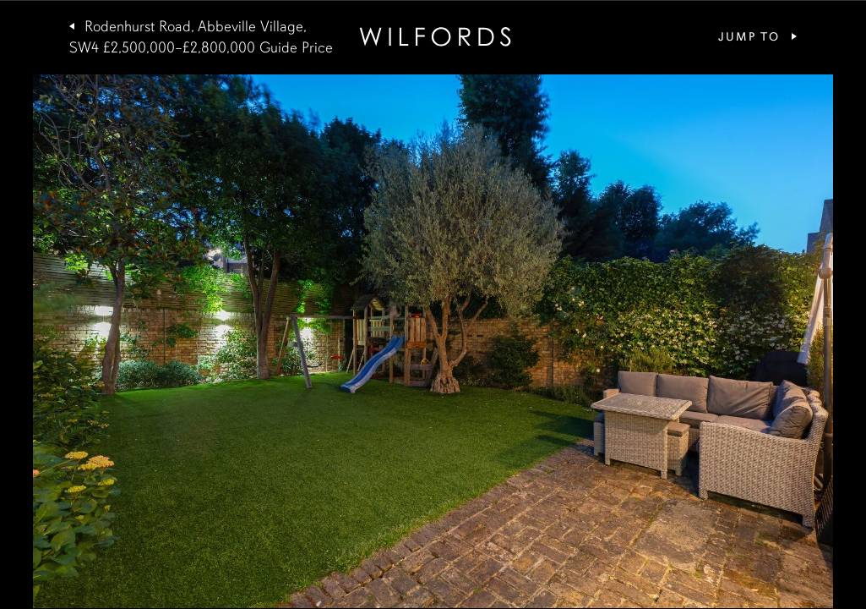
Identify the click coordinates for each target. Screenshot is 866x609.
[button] (216, 341)
